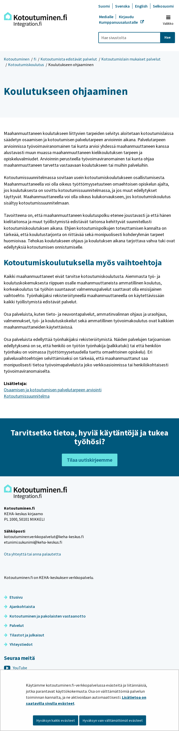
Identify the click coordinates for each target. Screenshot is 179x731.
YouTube (15, 667)
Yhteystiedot (18, 644)
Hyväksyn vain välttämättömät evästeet (113, 720)
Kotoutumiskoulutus (26, 64)
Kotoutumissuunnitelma (27, 396)
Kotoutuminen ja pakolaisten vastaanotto (45, 616)
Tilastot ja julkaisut (24, 634)
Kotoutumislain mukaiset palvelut (131, 59)
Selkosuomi (163, 6)
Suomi (104, 6)
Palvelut (14, 625)
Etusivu (13, 597)
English (141, 6)
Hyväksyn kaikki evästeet (55, 720)
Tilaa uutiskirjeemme (89, 460)
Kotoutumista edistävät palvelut (68, 59)
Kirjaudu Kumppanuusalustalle (119, 19)
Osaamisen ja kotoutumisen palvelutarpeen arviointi (53, 390)
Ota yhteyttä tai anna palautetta (32, 554)
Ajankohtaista (19, 606)
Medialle (106, 16)
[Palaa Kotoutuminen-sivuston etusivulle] (35, 19)
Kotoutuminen (16, 59)
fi (35, 59)
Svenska (122, 6)
